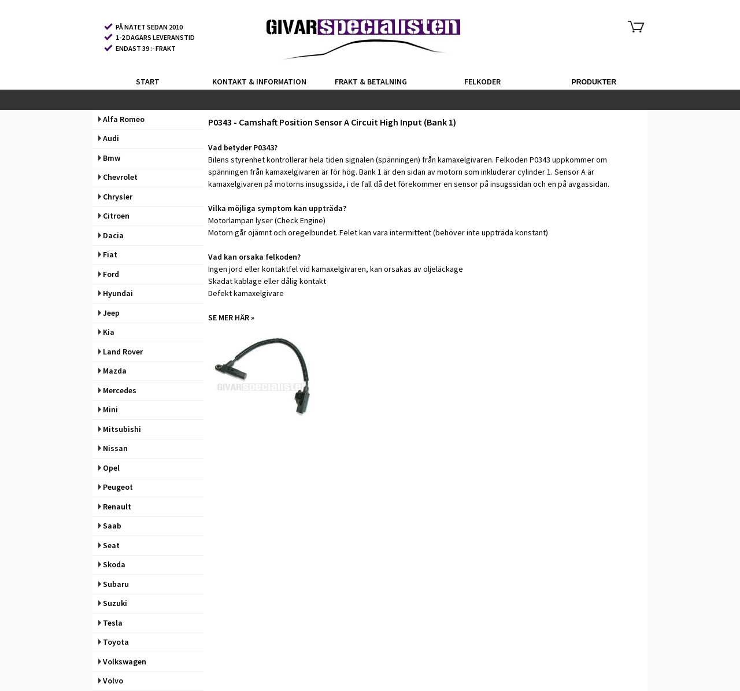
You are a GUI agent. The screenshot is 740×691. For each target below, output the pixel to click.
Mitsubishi (119, 429)
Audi (108, 138)
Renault (114, 506)
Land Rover (120, 351)
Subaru (113, 584)
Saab (109, 525)
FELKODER (482, 81)
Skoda (111, 564)
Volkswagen (122, 661)
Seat (109, 545)
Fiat (107, 254)
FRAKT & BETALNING (371, 81)
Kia (106, 332)
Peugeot (115, 487)
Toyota (113, 642)
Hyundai (115, 293)
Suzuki (112, 603)
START (148, 81)
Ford (108, 274)
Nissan (113, 448)
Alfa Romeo (121, 119)
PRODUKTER (594, 82)
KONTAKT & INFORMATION (259, 81)
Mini (108, 409)
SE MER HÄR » (231, 317)
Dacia (111, 235)
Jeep (109, 313)
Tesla (110, 623)
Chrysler (115, 196)
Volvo (110, 680)
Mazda (112, 370)
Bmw (109, 158)
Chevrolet (118, 177)
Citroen (114, 215)
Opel (109, 468)
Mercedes (117, 390)
